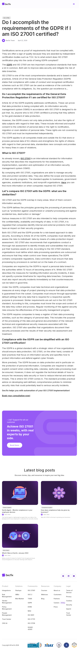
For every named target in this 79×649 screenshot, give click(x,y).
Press (56, 607)
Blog (42, 598)
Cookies (69, 601)
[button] (74, 4)
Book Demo (14, 445)
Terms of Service (69, 591)
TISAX (30, 598)
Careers (58, 603)
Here (63, 182)
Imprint (68, 609)
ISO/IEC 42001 (30, 628)
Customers (57, 594)
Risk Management (7, 595)
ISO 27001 (26, 158)
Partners (57, 598)
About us (57, 590)
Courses (44, 590)
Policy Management (7, 608)
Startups (18, 590)
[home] (6, 4)
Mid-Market (19, 598)
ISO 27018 (31, 623)
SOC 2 (30, 594)
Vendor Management (7, 602)
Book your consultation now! (16, 395)
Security (69, 605)
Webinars (44, 594)
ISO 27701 (31, 619)
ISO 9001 (31, 615)
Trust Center (6, 619)
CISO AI (4, 623)
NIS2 (29, 611)
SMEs (17, 594)
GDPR (9, 64)
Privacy (68, 596)
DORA (30, 607)
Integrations (6, 590)
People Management (7, 614)
